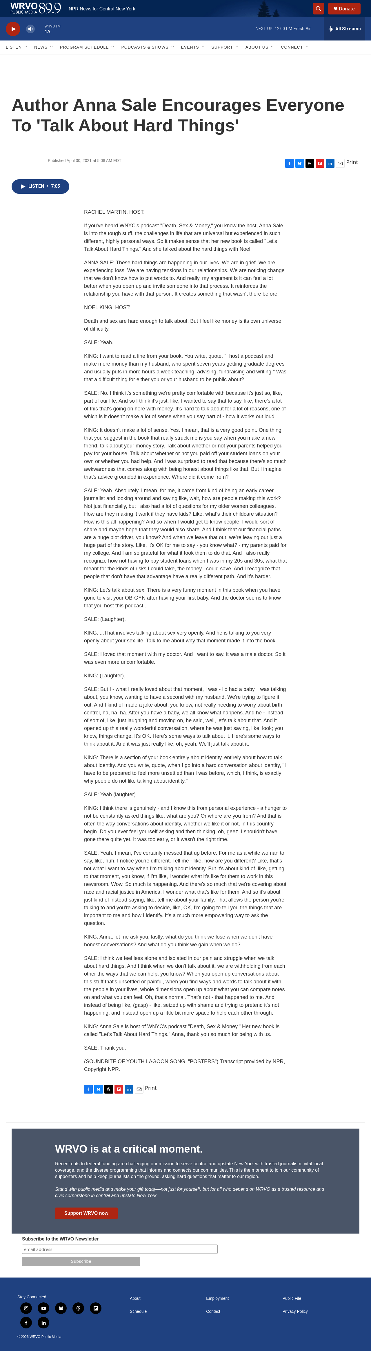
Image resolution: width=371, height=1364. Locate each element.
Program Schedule (84, 60)
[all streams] (344, 42)
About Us (256, 60)
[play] (13, 42)
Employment (217, 1311)
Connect (292, 60)
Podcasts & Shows (144, 60)
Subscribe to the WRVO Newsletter (60, 1251)
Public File (292, 1311)
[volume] (30, 42)
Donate (350, 15)
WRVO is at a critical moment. (129, 1162)
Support (222, 60)
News (41, 60)
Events (190, 60)
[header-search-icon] (321, 15)
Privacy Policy (295, 1324)
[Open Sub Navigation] (26, 60)
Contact (213, 1324)
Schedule (138, 1324)
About (135, 1311)
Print (352, 175)
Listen (14, 60)
